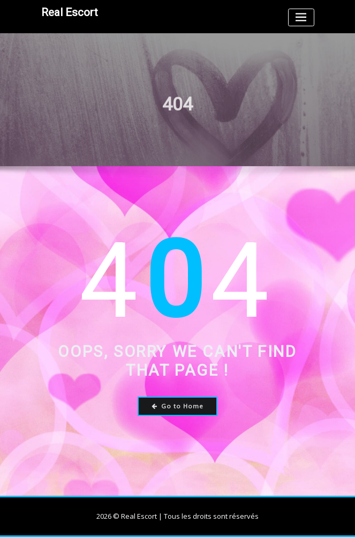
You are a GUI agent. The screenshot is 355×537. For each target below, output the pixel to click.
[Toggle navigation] (301, 17)
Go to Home (177, 406)
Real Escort (69, 12)
